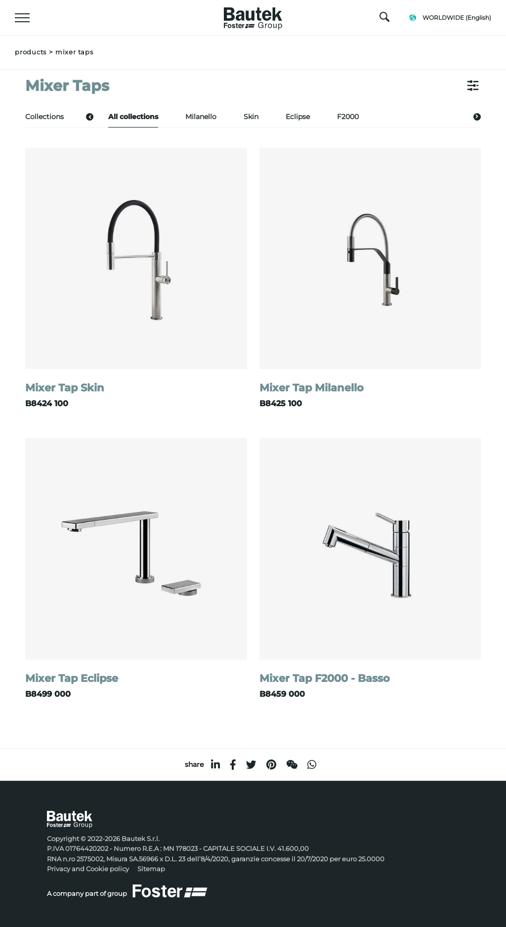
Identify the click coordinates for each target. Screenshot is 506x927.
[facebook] (233, 764)
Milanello (200, 116)
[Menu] (22, 17)
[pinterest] (271, 764)
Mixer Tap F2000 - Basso (324, 678)
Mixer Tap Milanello (311, 387)
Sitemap (151, 869)
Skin (251, 116)
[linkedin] (215, 764)
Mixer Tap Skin (64, 387)
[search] (384, 19)
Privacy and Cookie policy (88, 869)
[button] (89, 116)
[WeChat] (291, 764)
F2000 (348, 116)
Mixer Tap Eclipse (71, 678)
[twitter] (251, 764)
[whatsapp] (311, 764)
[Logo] (253, 16)
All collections (133, 116)
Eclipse (298, 116)
